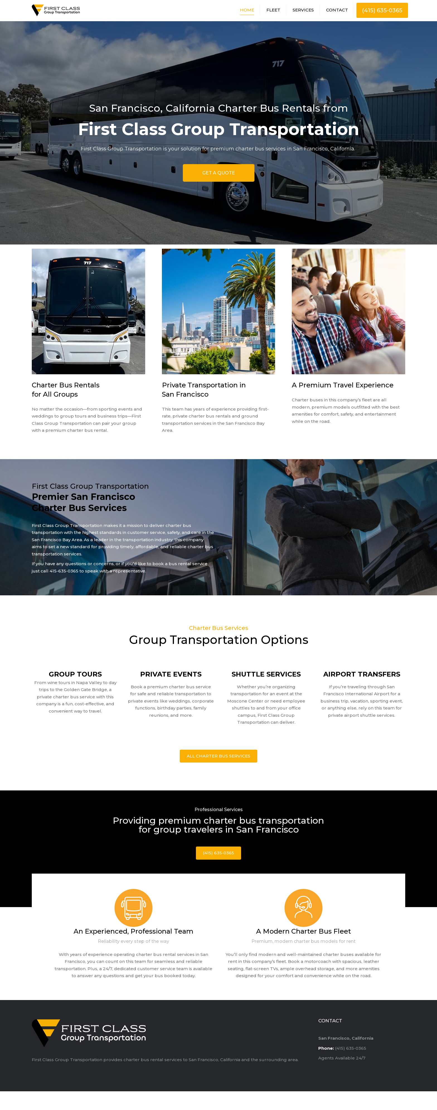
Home (247, 10)
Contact (337, 10)
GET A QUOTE (218, 174)
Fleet (273, 10)
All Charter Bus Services (218, 757)
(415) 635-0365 (382, 11)
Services (303, 10)
